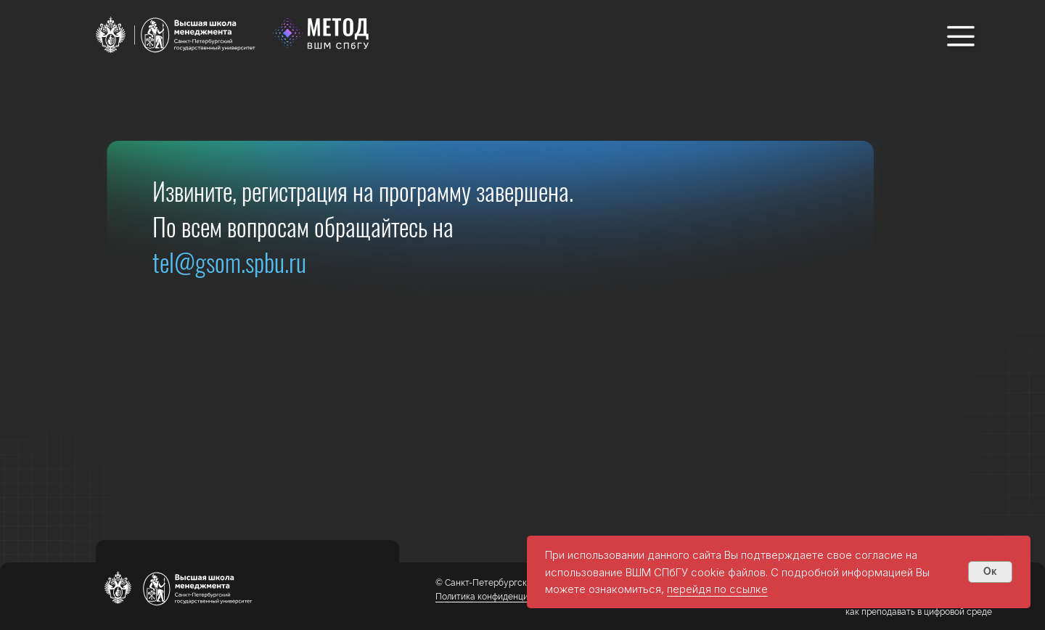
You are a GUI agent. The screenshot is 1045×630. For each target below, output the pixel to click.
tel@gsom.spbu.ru (229, 262)
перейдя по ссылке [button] (717, 589)
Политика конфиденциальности (501, 597)
